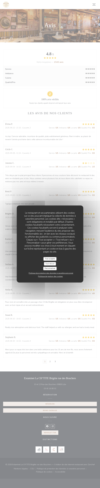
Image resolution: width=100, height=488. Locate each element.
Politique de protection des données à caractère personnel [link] (51, 273)
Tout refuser (50, 263)
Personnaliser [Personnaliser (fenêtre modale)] (50, 268)
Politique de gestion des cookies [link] (50, 276)
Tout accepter (50, 259)
